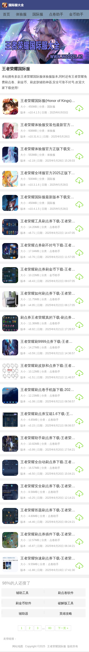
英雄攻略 (65, 613)
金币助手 (76, 14)
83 (49, 628)
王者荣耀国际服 (56, 646)
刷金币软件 (23, 603)
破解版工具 (66, 603)
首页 (6, 14)
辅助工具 (22, 593)
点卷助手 (56, 14)
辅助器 (23, 613)
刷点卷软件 (66, 593)
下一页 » (63, 628)
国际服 (37, 14)
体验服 (21, 14)
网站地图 (17, 646)
